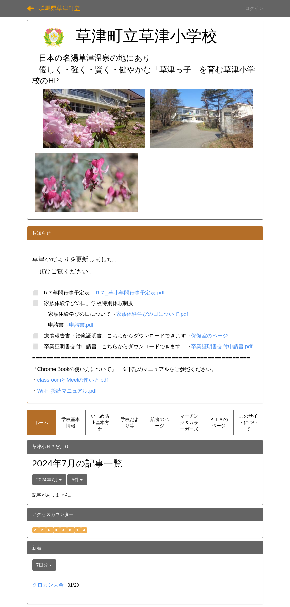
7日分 (44, 565)
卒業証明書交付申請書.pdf (222, 346)
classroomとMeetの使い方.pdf (72, 380)
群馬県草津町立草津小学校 (66, 8)
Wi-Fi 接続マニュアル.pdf (67, 391)
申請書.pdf (81, 325)
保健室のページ (209, 335)
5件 (77, 479)
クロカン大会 (48, 585)
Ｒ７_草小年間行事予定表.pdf (130, 292)
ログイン (254, 8)
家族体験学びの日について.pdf (152, 314)
